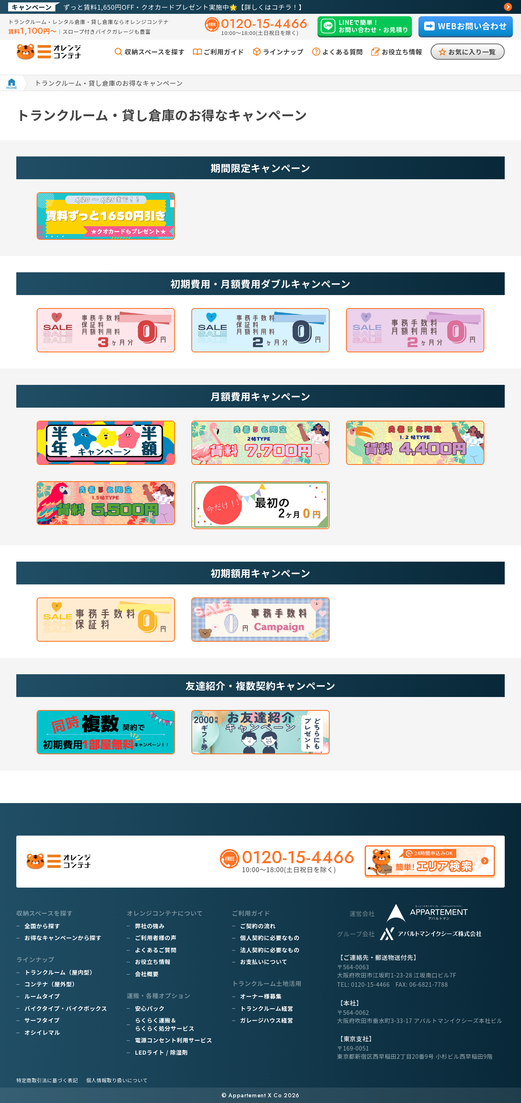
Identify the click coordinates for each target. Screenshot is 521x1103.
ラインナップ (283, 60)
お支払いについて (264, 962)
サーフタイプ (42, 1020)
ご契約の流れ (258, 926)
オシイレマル (42, 1032)
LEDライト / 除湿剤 (161, 1052)
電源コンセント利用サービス (173, 1040)
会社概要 (147, 974)
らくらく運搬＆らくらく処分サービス (164, 1024)
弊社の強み (149, 926)
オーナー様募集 (261, 996)
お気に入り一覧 (472, 60)
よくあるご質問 (155, 950)
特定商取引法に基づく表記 (47, 1080)
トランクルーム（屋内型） (60, 972)
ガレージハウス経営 (266, 1020)
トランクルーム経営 (266, 1008)
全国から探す (42, 926)
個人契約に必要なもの (270, 938)
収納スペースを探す (155, 60)
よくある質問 (342, 60)
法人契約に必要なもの (270, 950)
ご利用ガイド (224, 60)
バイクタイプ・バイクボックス (65, 1008)
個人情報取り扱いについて (117, 1080)
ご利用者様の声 (155, 938)
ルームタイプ (42, 996)
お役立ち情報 (402, 60)
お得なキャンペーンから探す (63, 938)
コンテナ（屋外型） (51, 984)
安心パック (149, 1008)
